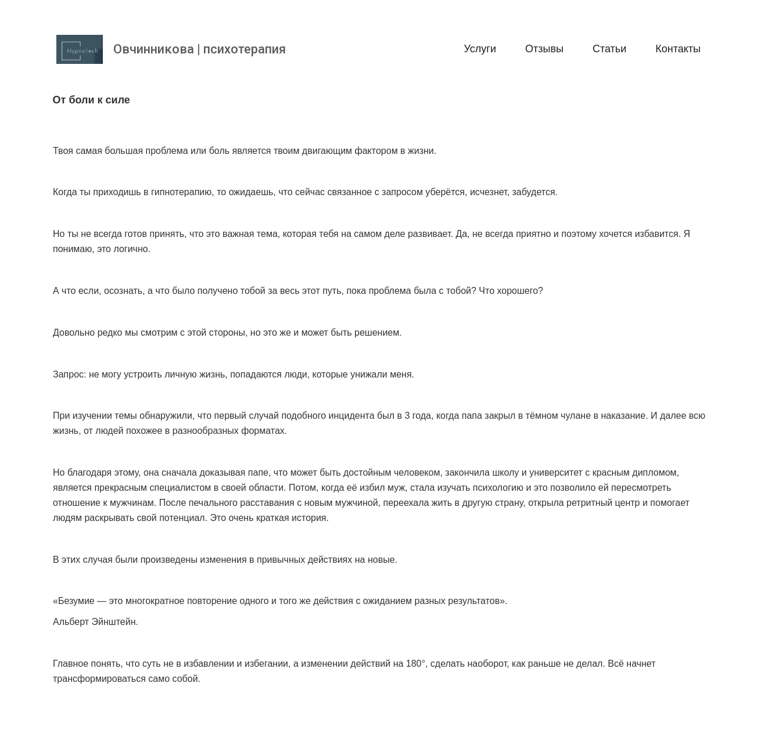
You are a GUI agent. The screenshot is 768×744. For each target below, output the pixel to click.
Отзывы (544, 49)
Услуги (480, 49)
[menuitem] (480, 49)
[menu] (507, 49)
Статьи (609, 49)
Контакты (678, 49)
